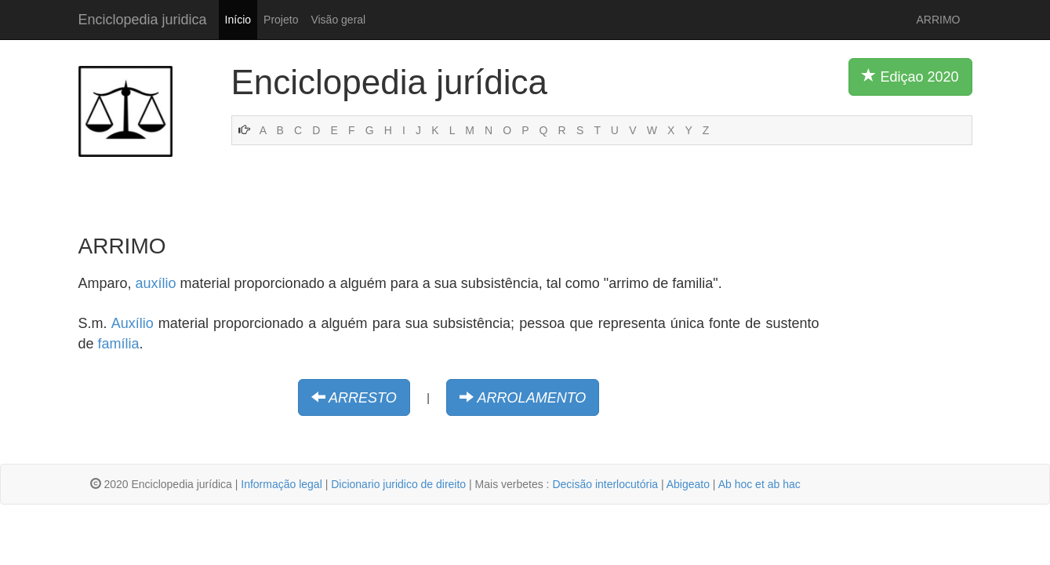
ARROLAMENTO (532, 398)
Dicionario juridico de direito (398, 484)
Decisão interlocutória (605, 484)
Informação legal (281, 484)
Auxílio (132, 323)
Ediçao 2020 (910, 76)
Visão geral (338, 19)
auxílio (156, 283)
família (119, 344)
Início (238, 19)
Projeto (280, 19)
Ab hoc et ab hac (759, 484)
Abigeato (688, 484)
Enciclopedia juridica (142, 19)
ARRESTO (363, 398)
